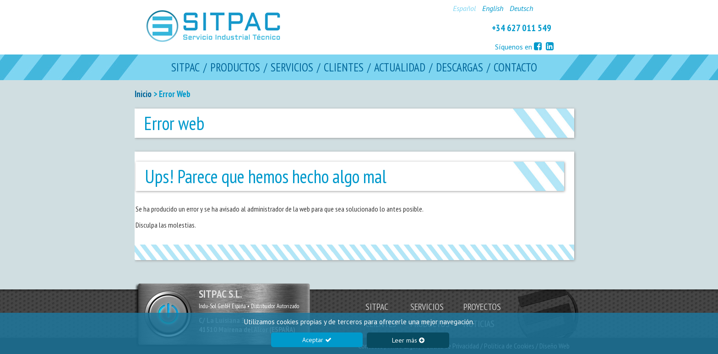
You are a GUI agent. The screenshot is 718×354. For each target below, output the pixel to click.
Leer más (408, 340)
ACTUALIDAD (399, 67)
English (492, 8)
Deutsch (521, 8)
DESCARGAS (459, 67)
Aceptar (317, 340)
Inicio (143, 93)
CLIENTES (344, 67)
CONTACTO (515, 67)
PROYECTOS (482, 307)
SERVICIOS (292, 67)
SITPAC (185, 67)
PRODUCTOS (235, 67)
